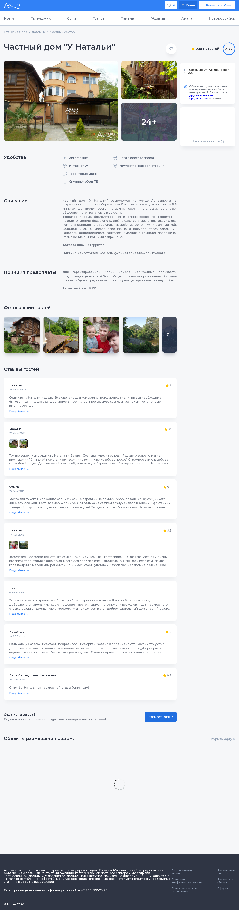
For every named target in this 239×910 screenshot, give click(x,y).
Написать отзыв (161, 717)
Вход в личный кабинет (182, 872)
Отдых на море (15, 32)
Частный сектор (62, 32)
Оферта (222, 888)
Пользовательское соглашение (184, 890)
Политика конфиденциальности (187, 881)
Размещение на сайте (226, 872)
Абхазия (158, 18)
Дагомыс (39, 32)
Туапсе (99, 18)
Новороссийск (222, 18)
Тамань (127, 18)
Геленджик (41, 18)
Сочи (71, 18)
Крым (9, 18)
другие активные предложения (201, 97)
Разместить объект (225, 881)
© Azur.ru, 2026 (14, 904)
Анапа (186, 18)
